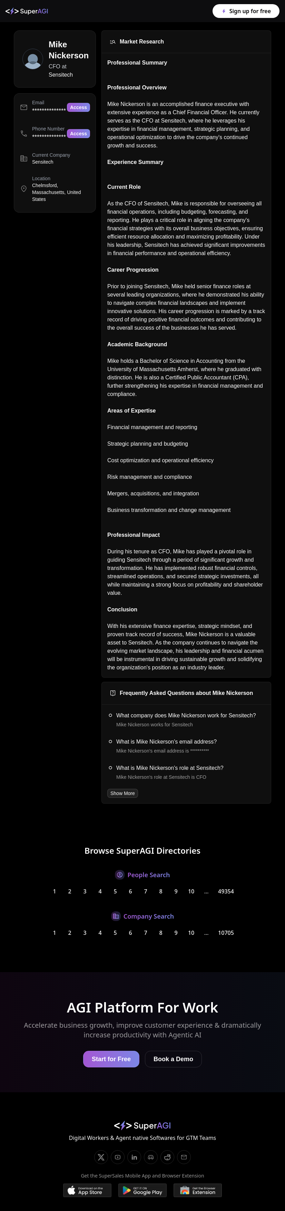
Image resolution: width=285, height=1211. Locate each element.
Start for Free (111, 1059)
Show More (122, 793)
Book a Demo (173, 1059)
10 (191, 891)
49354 (226, 891)
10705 (226, 933)
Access (78, 107)
